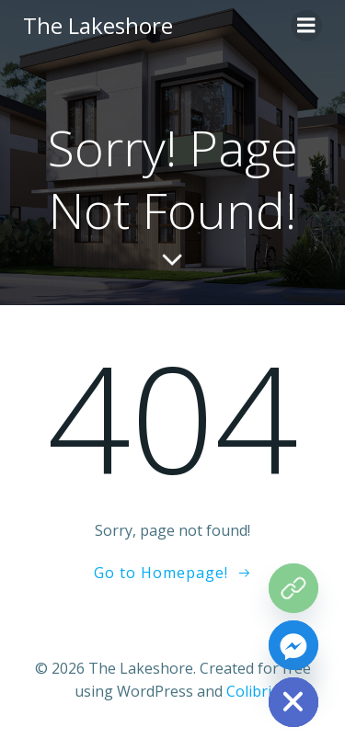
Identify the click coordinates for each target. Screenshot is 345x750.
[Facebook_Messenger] (293, 645)
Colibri (248, 691)
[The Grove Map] (293, 588)
